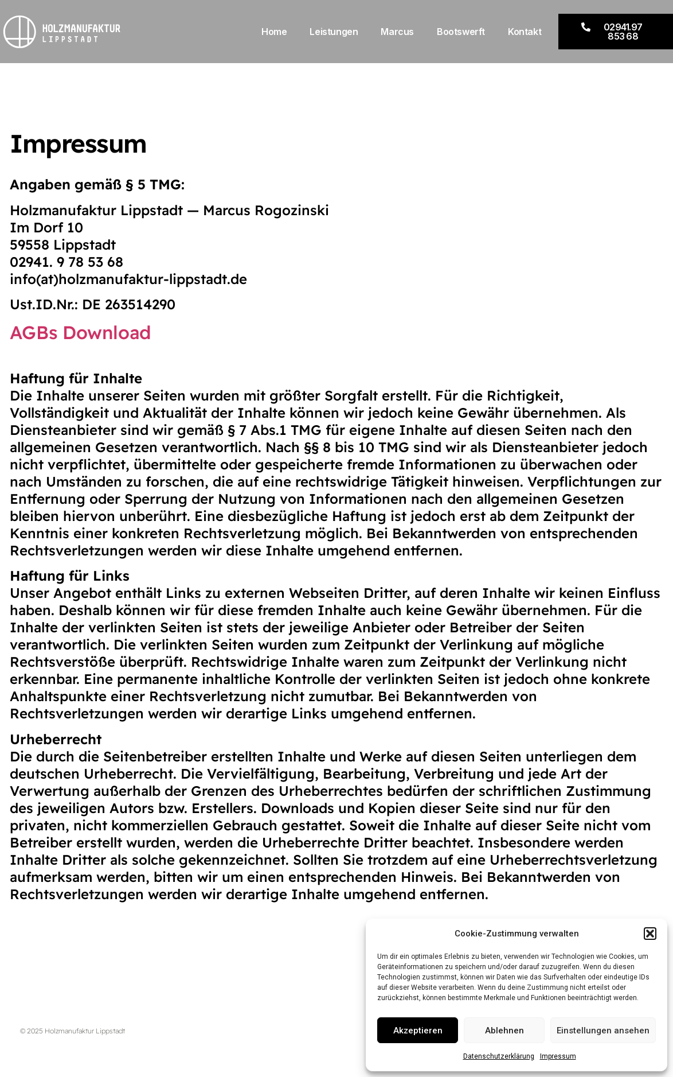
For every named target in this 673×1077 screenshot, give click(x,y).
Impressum (558, 1056)
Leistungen (334, 31)
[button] (650, 933)
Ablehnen (504, 1030)
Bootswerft (461, 31)
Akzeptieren (418, 1030)
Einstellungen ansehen (603, 1030)
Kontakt (524, 31)
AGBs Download (80, 332)
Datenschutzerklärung (498, 1056)
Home (274, 31)
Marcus (397, 31)
